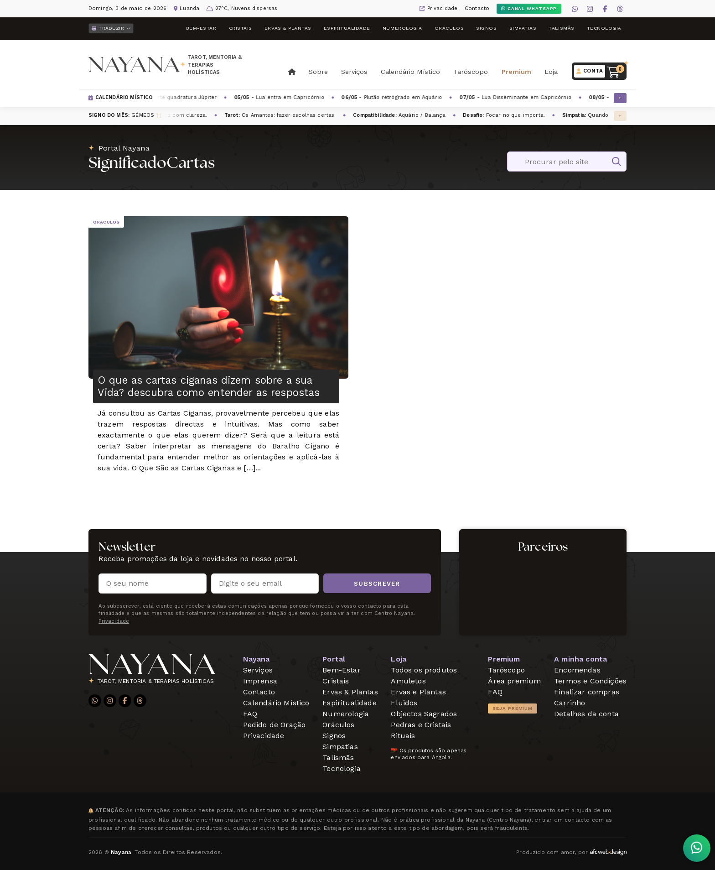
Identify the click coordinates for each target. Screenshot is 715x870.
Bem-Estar (201, 28)
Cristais (240, 28)
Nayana (256, 659)
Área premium (514, 681)
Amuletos (408, 681)
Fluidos (404, 702)
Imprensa (260, 681)
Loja (551, 71)
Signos (486, 28)
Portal (333, 659)
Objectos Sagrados (424, 713)
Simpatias (523, 28)
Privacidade (442, 8)
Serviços (354, 71)
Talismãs (561, 28)
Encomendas (577, 670)
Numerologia (402, 28)
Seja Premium (512, 708)
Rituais (403, 735)
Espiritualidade (347, 28)
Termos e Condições (590, 681)
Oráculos (449, 28)
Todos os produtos (424, 670)
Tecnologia (604, 28)
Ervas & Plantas (287, 28)
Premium (516, 71)
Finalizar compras (586, 692)
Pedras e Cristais (421, 724)
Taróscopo (470, 71)
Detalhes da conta (586, 713)
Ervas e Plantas (418, 692)
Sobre (318, 71)
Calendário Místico (410, 71)
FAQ (250, 713)
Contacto (477, 8)
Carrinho (569, 702)
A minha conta (580, 659)
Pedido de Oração (274, 724)
